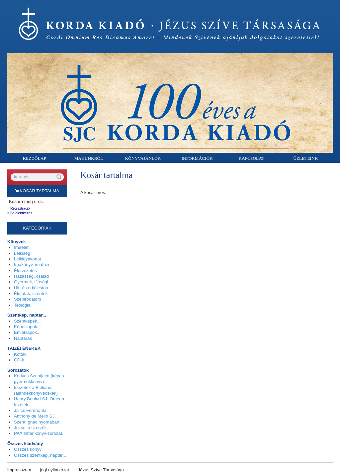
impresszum (19, 469)
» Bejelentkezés (19, 213)
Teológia (22, 305)
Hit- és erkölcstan (31, 287)
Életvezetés (25, 270)
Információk (197, 158)
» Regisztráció (18, 208)
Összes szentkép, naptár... (40, 455)
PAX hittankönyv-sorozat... (40, 433)
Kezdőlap (34, 158)
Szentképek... (27, 321)
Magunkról (88, 158)
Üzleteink (305, 158)
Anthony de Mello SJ (34, 416)
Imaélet (21, 247)
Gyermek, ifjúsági (31, 281)
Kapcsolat (251, 158)
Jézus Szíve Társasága (101, 469)
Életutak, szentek (31, 293)
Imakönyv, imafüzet (33, 264)
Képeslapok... (27, 326)
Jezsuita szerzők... (32, 427)
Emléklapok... (27, 332)
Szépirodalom (27, 299)
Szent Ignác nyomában (36, 422)
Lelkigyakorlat (27, 258)
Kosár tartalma (37, 190)
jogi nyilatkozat (54, 469)
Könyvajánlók (143, 158)
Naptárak (23, 338)
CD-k (19, 359)
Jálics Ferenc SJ (30, 410)
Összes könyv (28, 449)
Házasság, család (31, 276)
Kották (20, 354)
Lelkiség (22, 253)
